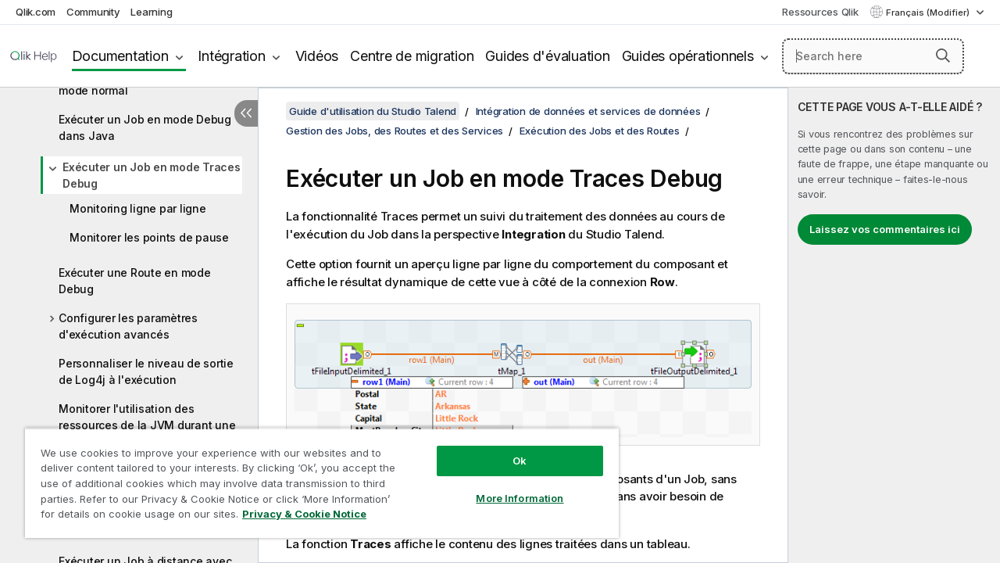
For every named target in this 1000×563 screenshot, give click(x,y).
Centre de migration (411, 56)
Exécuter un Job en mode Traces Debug (151, 175)
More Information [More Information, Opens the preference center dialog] (508, 486)
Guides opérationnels (688, 56)
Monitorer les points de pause (149, 237)
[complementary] (894, 325)
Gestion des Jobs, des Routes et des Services (394, 130)
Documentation (120, 56)
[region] (315, 477)
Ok (508, 449)
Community (93, 11)
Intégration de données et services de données (588, 111)
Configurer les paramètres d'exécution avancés (128, 326)
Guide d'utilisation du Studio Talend (372, 111)
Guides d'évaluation (547, 56)
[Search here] (873, 56)
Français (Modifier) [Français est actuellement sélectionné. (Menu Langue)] (929, 12)
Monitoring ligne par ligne (138, 208)
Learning (151, 11)
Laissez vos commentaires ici (884, 229)
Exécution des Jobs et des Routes (600, 130)
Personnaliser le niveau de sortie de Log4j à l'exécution (146, 371)
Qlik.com (35, 11)
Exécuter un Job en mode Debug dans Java (145, 127)
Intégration (231, 56)
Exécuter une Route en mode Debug (135, 281)
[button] (943, 55)
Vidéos (317, 56)
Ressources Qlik (820, 11)
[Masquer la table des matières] (246, 113)
